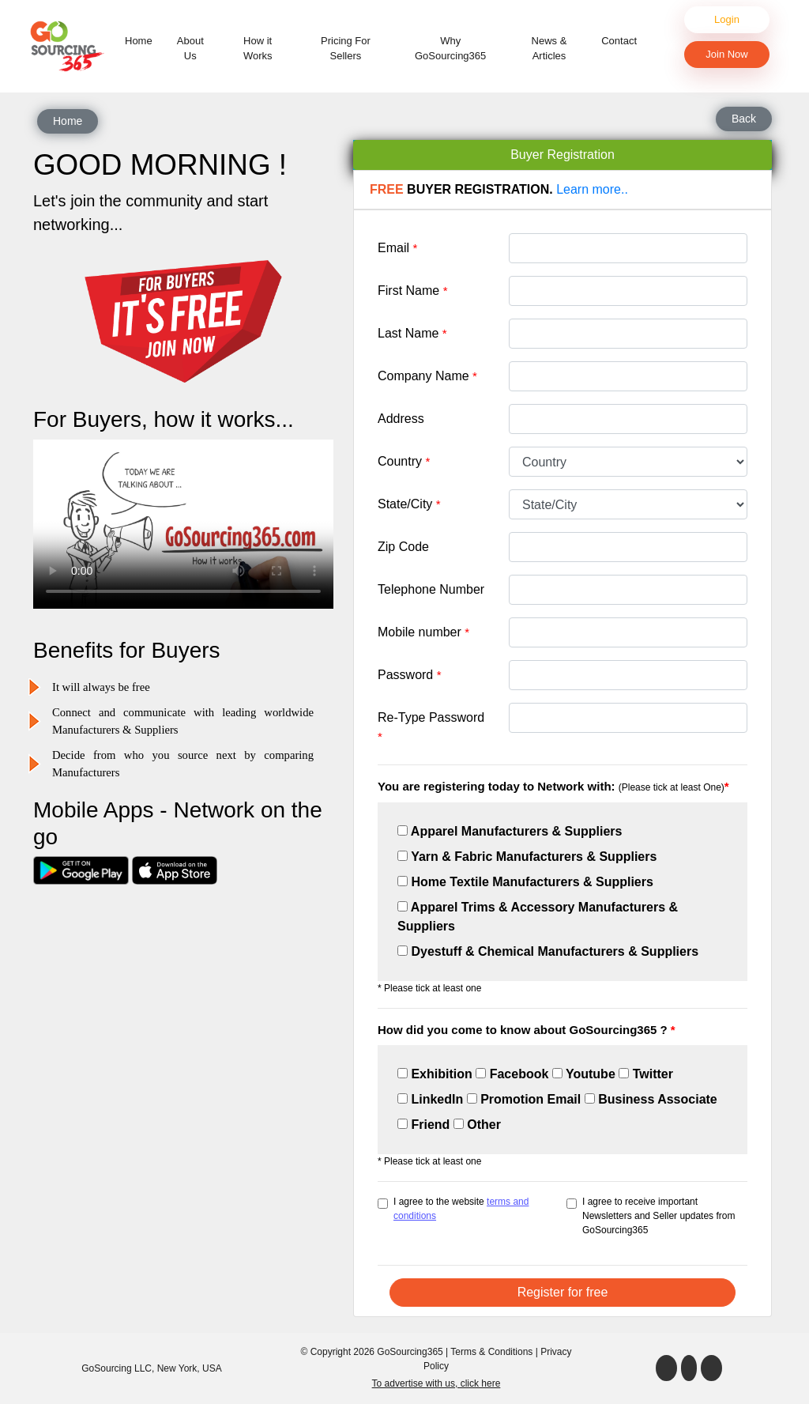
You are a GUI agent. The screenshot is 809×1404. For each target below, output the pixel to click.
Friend (423, 1124)
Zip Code (403, 546)
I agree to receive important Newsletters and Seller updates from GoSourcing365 (658, 1216)
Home (142, 40)
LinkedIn (430, 1099)
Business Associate (651, 1099)
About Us (190, 48)
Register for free (562, 1292)
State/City (409, 504)
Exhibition (434, 1074)
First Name (413, 290)
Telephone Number (431, 589)
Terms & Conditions (491, 1351)
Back (744, 118)
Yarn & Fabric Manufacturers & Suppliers (527, 856)
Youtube (583, 1074)
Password (410, 674)
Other (477, 1124)
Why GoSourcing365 (450, 48)
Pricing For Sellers (346, 48)
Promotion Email (524, 1099)
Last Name (412, 333)
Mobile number (423, 632)
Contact (619, 41)
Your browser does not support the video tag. (183, 524)
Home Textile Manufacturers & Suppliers (525, 882)
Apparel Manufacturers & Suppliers (509, 831)
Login (726, 19)
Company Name (427, 376)
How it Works (258, 48)
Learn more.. (592, 189)
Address (401, 418)
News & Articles (549, 48)
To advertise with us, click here (436, 1383)
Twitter (646, 1074)
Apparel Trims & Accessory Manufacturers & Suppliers (537, 916)
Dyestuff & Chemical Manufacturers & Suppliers (547, 951)
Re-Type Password (431, 727)
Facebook (512, 1074)
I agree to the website (461, 1208)
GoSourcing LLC (116, 1368)
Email (397, 248)
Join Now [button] (726, 54)
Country (404, 461)
